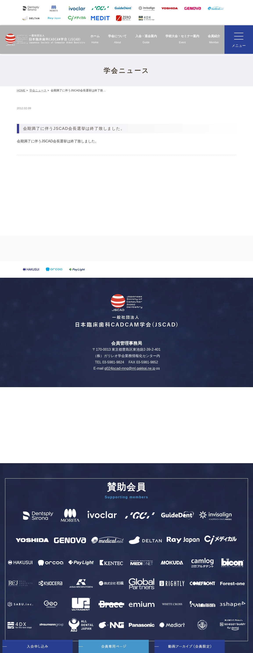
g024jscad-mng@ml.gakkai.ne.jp (132, 368)
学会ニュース (38, 90)
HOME (21, 90)
